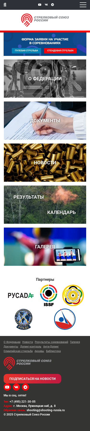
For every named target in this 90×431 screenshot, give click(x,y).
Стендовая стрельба (60, 50)
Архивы (39, 351)
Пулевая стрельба (26, 50)
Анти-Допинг (51, 346)
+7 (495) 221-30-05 (23, 401)
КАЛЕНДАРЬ (61, 212)
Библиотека (53, 351)
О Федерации (12, 342)
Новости (27, 342)
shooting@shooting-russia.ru (46, 410)
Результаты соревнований (51, 342)
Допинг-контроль (30, 346)
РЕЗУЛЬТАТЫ (28, 196)
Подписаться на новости (32, 378)
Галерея (75, 342)
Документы (11, 346)
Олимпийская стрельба (18, 351)
